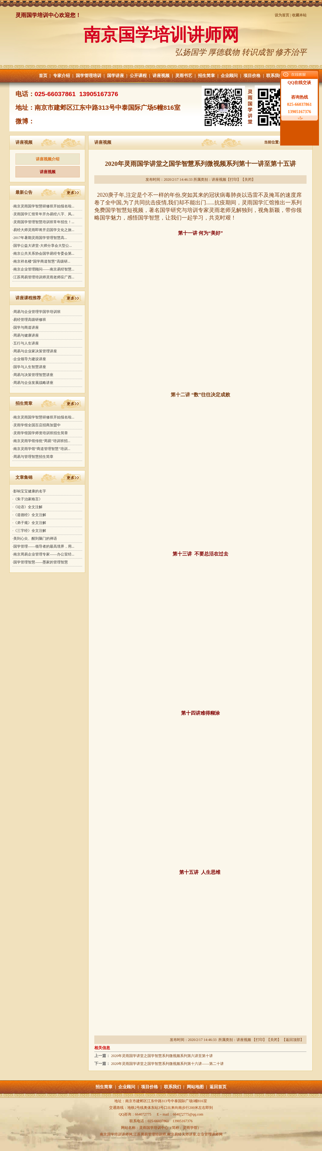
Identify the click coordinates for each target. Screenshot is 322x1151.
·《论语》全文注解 (27, 507)
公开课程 (138, 75)
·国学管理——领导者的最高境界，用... (43, 546)
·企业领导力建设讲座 (29, 359)
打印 (233, 179)
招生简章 (206, 75)
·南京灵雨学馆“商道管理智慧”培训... (41, 449)
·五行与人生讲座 (25, 343)
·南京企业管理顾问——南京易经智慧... (43, 269)
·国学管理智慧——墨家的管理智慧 (40, 562)
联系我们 (274, 75)
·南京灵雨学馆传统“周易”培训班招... (41, 441)
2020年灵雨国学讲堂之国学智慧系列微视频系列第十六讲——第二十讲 (167, 1064)
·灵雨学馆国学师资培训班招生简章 (40, 433)
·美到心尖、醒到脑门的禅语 (34, 538)
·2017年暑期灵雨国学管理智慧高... (39, 238)
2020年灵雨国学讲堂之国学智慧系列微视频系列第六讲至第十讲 (162, 1056)
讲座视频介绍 (47, 159)
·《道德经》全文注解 (29, 515)
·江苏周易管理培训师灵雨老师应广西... (43, 277)
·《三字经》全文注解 (29, 531)
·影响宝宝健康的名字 (29, 491)
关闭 (248, 179)
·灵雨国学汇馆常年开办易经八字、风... (43, 214)
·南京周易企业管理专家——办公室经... (43, 554)
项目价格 (251, 75)
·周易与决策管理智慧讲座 (32, 375)
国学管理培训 (88, 75)
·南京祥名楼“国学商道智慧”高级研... (41, 261)
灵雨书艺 (183, 75)
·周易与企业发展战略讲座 (32, 383)
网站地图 (195, 1087)
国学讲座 (115, 75)
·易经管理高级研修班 (29, 319)
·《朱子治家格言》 (27, 499)
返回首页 (218, 1087)
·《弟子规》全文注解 (29, 523)
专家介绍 (61, 75)
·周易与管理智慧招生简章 (32, 457)
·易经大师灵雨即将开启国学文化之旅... (43, 230)
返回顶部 (293, 1040)
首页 (43, 75)
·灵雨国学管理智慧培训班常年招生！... (43, 222)
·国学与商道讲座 (25, 327)
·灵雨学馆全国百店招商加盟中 (36, 425)
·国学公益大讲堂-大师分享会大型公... (42, 245)
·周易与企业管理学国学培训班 (36, 312)
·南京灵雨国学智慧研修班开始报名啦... (43, 206)
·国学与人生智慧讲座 (29, 367)
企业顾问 (229, 75)
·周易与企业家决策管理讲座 (34, 351)
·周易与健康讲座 (25, 335)
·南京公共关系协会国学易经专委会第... (43, 253)
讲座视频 (161, 75)
